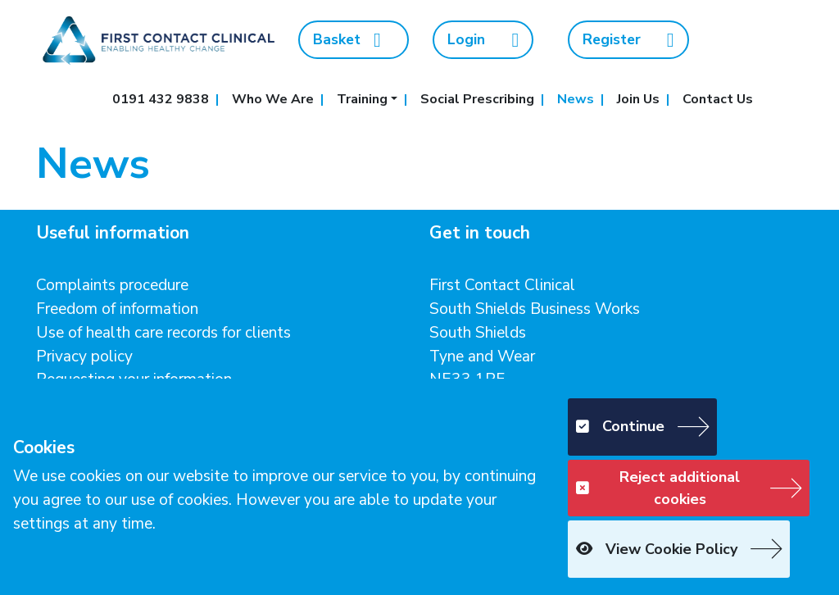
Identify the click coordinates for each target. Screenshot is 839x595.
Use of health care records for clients (163, 332)
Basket (347, 39)
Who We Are (273, 99)
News (575, 99)
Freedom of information (117, 309)
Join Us (638, 99)
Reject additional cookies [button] (658, 488)
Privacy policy (84, 356)
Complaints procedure (112, 285)
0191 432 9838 (160, 99)
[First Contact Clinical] (157, 38)
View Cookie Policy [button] (656, 549)
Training (362, 99)
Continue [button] (620, 426)
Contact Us (718, 99)
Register (628, 39)
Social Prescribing (477, 99)
